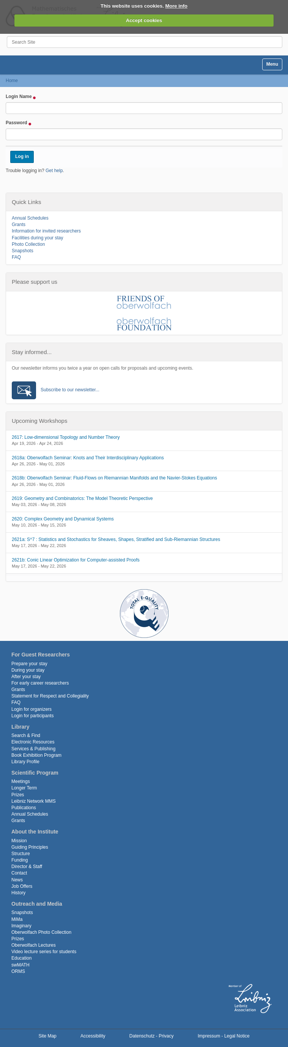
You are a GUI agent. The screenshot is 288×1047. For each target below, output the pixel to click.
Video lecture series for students (43, 951)
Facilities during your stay (37, 237)
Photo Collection (28, 244)
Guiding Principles (29, 847)
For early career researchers (40, 683)
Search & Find (25, 735)
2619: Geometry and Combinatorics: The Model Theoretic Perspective (82, 498)
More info (176, 6)
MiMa (16, 919)
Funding (19, 860)
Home (12, 80)
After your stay (26, 676)
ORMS (18, 971)
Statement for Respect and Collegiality (50, 696)
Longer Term (24, 788)
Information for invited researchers (46, 231)
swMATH (20, 965)
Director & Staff (26, 866)
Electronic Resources (32, 742)
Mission (19, 840)
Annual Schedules (30, 218)
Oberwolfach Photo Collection (41, 932)
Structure (20, 853)
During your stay (27, 670)
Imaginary (21, 925)
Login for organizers (31, 709)
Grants (18, 224)
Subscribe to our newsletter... (70, 389)
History (18, 892)
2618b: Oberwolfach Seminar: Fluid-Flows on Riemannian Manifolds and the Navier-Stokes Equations (114, 478)
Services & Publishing (33, 748)
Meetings (20, 781)
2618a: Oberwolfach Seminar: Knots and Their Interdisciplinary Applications (88, 457)
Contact (19, 873)
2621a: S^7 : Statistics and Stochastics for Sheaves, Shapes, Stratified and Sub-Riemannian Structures (116, 539)
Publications (23, 807)
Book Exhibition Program (36, 755)
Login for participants (32, 715)
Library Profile (25, 761)
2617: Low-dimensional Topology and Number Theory (66, 437)
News (17, 880)
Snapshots (22, 250)
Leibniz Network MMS (33, 801)
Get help (54, 170)
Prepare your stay (29, 663)
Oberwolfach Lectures (33, 945)
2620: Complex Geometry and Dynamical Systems (63, 519)
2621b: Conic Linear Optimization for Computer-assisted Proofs (76, 560)
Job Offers (21, 886)
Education (21, 958)
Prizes (17, 794)
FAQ (16, 257)
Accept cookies (144, 20)
